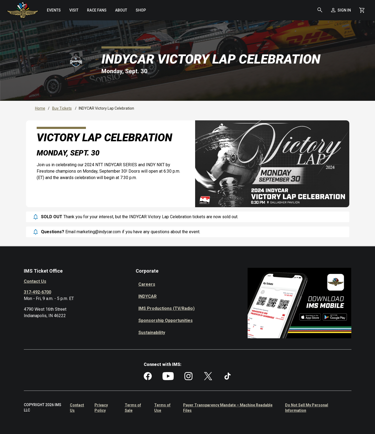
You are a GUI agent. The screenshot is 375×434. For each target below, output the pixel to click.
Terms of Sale (133, 408)
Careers (146, 284)
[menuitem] (54, 10)
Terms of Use (162, 408)
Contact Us (35, 281)
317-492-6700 (37, 292)
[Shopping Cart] (362, 10)
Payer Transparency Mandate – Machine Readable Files (227, 408)
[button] (320, 10)
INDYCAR (147, 296)
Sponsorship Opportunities (165, 320)
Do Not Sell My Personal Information (306, 408)
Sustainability (151, 332)
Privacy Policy (101, 408)
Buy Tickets (62, 108)
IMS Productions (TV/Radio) (166, 308)
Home (40, 108)
